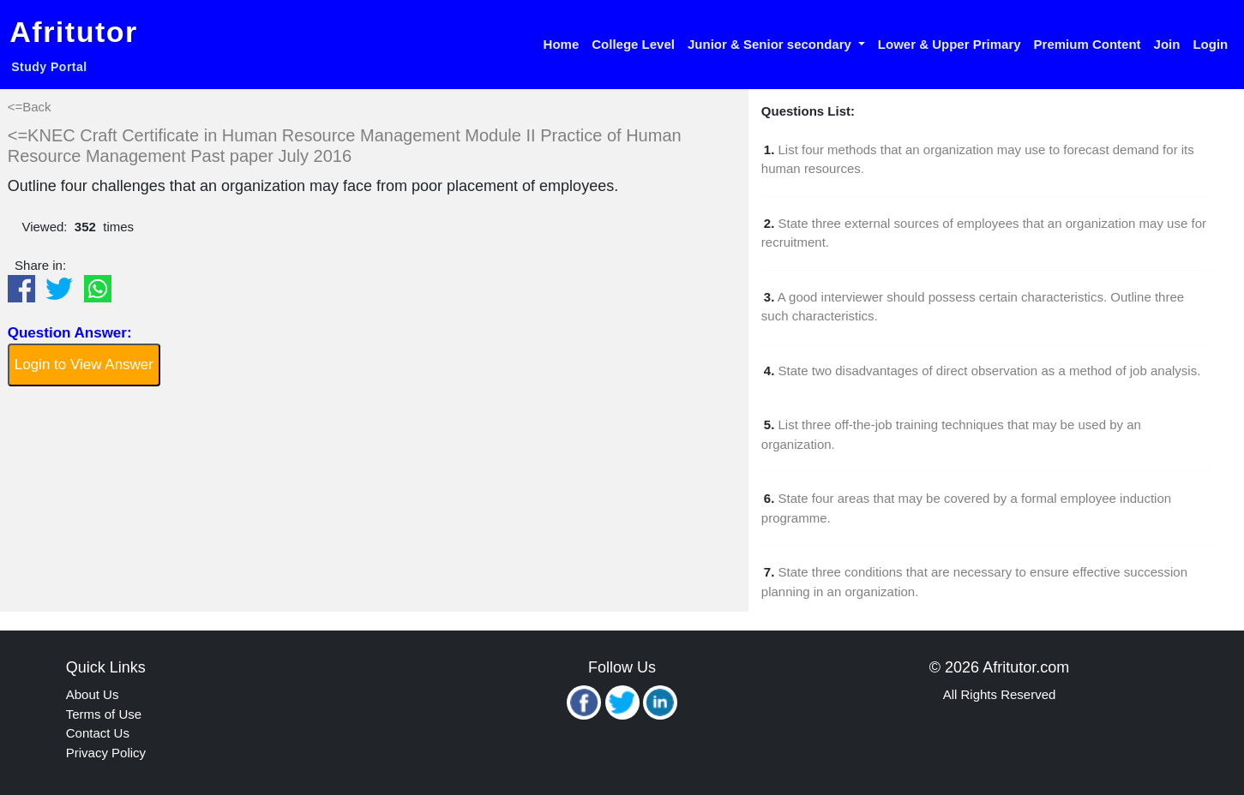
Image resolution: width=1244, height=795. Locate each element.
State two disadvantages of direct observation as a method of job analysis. (989, 370)
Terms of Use (103, 714)
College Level (633, 44)
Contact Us (97, 733)
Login (1210, 44)
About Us (92, 694)
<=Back (29, 106)
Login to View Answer (84, 364)
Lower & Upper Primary (949, 44)
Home (562, 44)
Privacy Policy (106, 752)
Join (1167, 44)
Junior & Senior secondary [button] (771, 44)
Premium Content (1087, 44)
